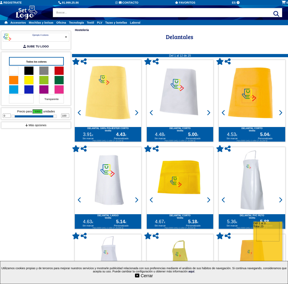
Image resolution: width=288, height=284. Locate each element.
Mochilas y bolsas (41, 22)
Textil (90, 22)
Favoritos (185, 2)
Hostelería (82, 30)
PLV (99, 22)
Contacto (126, 2)
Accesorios (18, 22)
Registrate (11, 2)
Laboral (135, 22)
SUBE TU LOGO (36, 46)
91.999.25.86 (68, 2)
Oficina (61, 22)
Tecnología (76, 22)
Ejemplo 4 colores (40, 35)
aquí (191, 271)
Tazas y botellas (116, 22)
